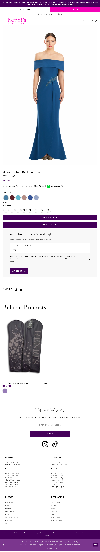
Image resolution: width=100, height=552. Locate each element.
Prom (7, 515)
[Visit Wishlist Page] (82, 21)
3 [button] (50, 167)
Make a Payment (57, 521)
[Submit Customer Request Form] (19, 272)
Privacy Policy (81, 534)
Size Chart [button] (7, 205)
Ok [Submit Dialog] (95, 546)
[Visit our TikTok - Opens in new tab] (55, 445)
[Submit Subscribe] (50, 434)
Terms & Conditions (55, 534)
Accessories (9, 521)
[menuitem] (25, 9)
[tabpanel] (50, 95)
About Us (54, 509)
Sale (7, 524)
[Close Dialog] (4, 545)
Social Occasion (11, 518)
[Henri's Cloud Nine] (17, 21)
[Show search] (87, 21)
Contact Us (17, 534)
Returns (26, 534)
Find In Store (50, 225)
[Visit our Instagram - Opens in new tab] (45, 445)
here (55, 549)
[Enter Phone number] (48, 250)
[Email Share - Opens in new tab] (21, 290)
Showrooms (55, 512)
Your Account (56, 503)
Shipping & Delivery (39, 534)
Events (53, 515)
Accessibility (69, 534)
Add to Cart (50, 218)
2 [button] (49, 167)
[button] (4, 21)
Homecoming (10, 503)
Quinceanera (10, 512)
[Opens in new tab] (10, 470)
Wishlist (53, 506)
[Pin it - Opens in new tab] (16, 290)
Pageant (8, 509)
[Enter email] (50, 426)
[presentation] (25, 347)
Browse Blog (55, 518)
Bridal (7, 506)
